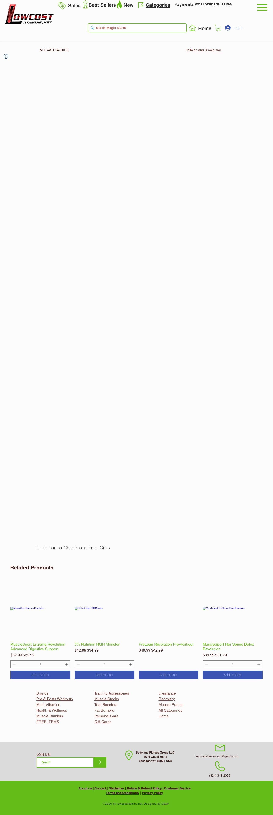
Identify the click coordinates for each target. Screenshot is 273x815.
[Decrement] (13, 664)
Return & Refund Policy (144, 788)
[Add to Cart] (40, 675)
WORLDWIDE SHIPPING (213, 4)
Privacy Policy (152, 793)
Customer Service (177, 788)
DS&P (165, 803)
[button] (262, 7)
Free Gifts (99, 548)
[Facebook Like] (204, 339)
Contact (100, 788)
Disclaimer (116, 788)
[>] (100, 762)
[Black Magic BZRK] (136, 28)
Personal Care (106, 716)
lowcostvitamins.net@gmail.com (217, 756)
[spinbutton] (40, 664)
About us (85, 788)
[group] (136, 628)
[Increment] (66, 664)
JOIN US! (44, 754)
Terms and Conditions (122, 793)
